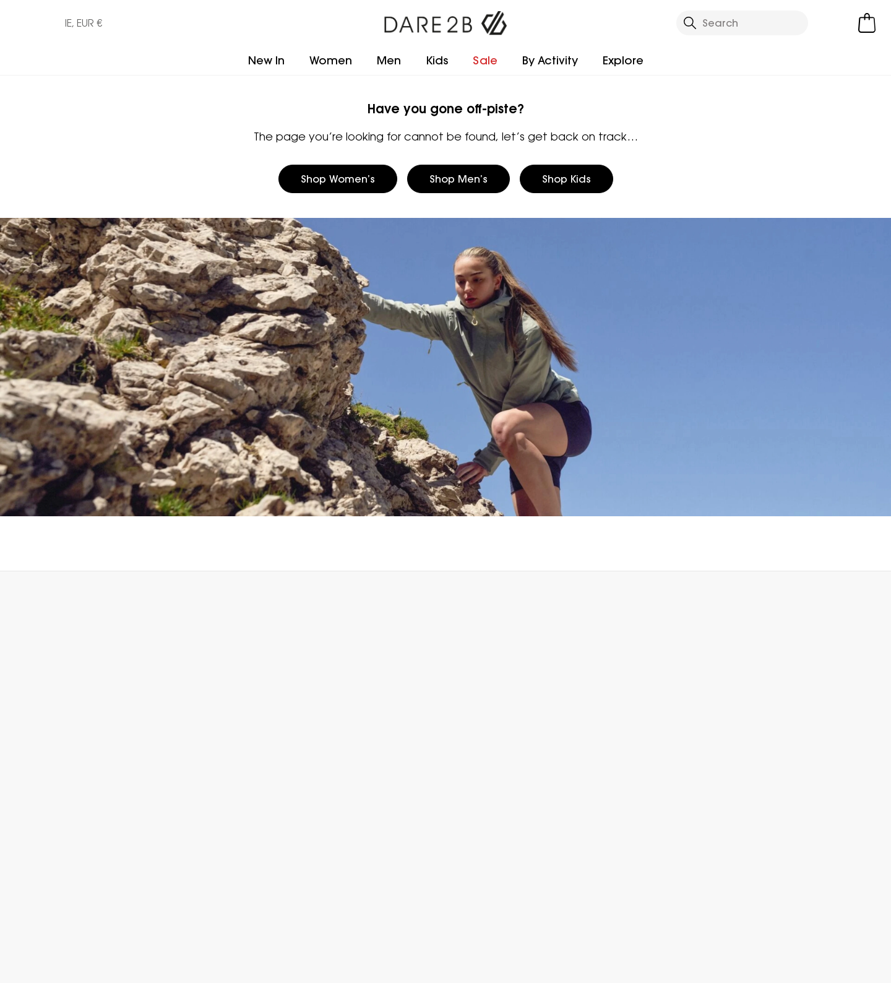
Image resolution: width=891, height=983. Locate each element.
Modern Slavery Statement (344, 817)
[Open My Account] (835, 23)
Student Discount (488, 750)
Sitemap (327, 844)
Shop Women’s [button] (338, 179)
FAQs (180, 710)
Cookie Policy (828, 965)
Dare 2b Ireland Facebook (165, 910)
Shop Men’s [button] (458, 179)
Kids (437, 60)
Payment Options (488, 790)
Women (330, 60)
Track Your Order (70, 730)
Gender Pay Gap (348, 770)
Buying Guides (480, 829)
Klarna (461, 809)
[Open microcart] (867, 23)
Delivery (49, 691)
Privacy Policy (731, 965)
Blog (317, 710)
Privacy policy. (746, 729)
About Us (329, 691)
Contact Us (719, 598)
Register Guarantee (494, 710)
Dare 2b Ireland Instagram (191, 910)
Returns (48, 710)
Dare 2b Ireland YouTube (216, 910)
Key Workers (474, 770)
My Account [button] (220, 598)
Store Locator (470, 598)
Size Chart (470, 730)
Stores (322, 730)
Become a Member (493, 691)
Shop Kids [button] (566, 179)
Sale (485, 60)
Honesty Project (345, 790)
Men (389, 60)
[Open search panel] (742, 23)
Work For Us (333, 750)
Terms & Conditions (620, 965)
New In (266, 60)
